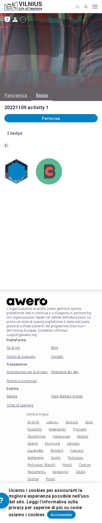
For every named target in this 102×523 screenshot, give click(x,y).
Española (34, 429)
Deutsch (72, 422)
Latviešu (73, 443)
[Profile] (86, 6)
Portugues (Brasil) (41, 465)
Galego (32, 443)
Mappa (12, 396)
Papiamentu (36, 472)
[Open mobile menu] (95, 6)
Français (77, 451)
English (33, 422)
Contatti (57, 357)
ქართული (35, 458)
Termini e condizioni (22, 381)
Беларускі (61, 472)
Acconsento (61, 515)
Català (80, 472)
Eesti (89, 422)
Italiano (82, 436)
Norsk (67, 465)
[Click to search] (77, 6)
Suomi (56, 458)
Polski (50, 479)
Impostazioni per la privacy (27, 372)
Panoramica (15, 95)
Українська (61, 436)
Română (57, 451)
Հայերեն (35, 451)
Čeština (33, 479)
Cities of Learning (20, 405)
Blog (54, 348)
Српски (85, 465)
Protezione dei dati (65, 372)
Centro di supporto (21, 357)
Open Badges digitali (67, 396)
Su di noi (13, 348)
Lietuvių (52, 422)
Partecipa (51, 118)
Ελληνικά (52, 443)
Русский (79, 429)
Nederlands (57, 429)
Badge (42, 95)
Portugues (76, 458)
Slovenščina (36, 436)
